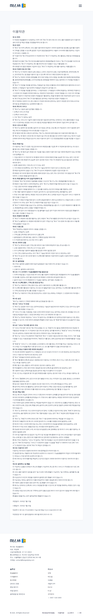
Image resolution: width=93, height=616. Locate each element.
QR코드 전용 (14, 584)
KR (79, 613)
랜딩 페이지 (14, 587)
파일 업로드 (14, 591)
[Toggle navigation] (80, 5)
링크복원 (13, 580)
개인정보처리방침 (48, 613)
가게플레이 (14, 577)
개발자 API (51, 584)
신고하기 (71, 613)
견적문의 (51, 594)
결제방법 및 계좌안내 (17, 594)
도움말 (50, 580)
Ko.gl (49, 591)
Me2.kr (50, 587)
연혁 (49, 573)
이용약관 (61, 613)
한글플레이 (14, 573)
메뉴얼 (50, 577)
